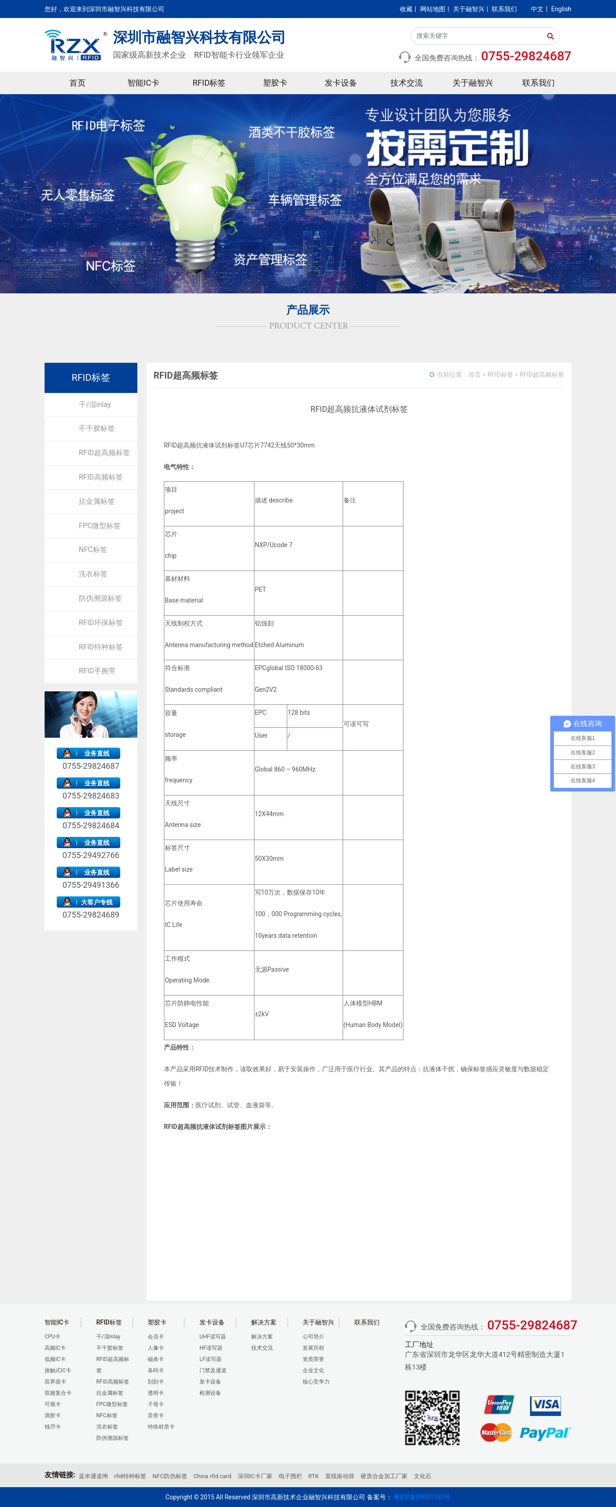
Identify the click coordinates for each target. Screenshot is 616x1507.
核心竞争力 (316, 1382)
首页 (77, 82)
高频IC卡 (55, 1348)
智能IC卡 (143, 82)
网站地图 (432, 9)
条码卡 (156, 1370)
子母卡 (156, 1404)
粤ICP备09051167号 (422, 1497)
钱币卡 (53, 1427)
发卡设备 (341, 82)
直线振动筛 (339, 1476)
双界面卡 (55, 1382)
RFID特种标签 (101, 647)
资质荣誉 (313, 1359)
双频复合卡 (58, 1393)
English (561, 9)
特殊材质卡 (161, 1427)
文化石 (422, 1476)
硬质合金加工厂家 (384, 1476)
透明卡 (156, 1393)
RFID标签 (209, 82)
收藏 (406, 9)
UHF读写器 (212, 1336)
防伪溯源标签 (100, 598)
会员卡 (156, 1336)
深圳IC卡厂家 (255, 1476)
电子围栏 (290, 1476)
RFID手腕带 (97, 671)
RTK (313, 1476)
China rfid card (212, 1476)
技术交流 (406, 82)
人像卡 (156, 1348)
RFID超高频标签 (104, 452)
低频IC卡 (55, 1359)
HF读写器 (210, 1348)
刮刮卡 (156, 1382)
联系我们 (504, 9)
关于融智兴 (469, 9)
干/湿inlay (95, 404)
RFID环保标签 (101, 622)
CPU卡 (52, 1336)
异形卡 (156, 1415)
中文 (537, 9)
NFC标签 (93, 549)
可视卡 (53, 1404)
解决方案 (262, 1336)
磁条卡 (156, 1359)
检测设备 (210, 1393)
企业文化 (313, 1370)
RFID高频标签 (101, 477)
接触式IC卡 (58, 1370)
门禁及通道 (212, 1370)
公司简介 (313, 1336)
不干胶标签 (97, 428)
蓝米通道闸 (93, 1476)
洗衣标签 (93, 574)
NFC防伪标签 (170, 1476)
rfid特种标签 (130, 1476)
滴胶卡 (53, 1415)
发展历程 (313, 1348)
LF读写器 (210, 1359)
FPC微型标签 (100, 525)
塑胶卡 (275, 82)
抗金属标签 (97, 501)
